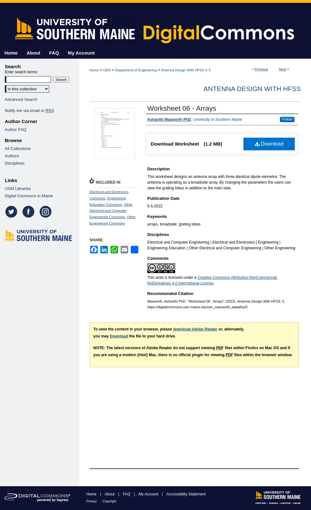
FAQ (127, 494)
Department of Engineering (136, 70)
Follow (287, 119)
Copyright (109, 501)
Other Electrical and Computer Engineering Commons (111, 211)
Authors (12, 156)
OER (107, 70)
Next (282, 69)
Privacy (92, 501)
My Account (149, 494)
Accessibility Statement (186, 494)
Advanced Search (21, 99)
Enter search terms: (21, 72)
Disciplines (14, 163)
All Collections (18, 148)
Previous (261, 69)
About (110, 494)
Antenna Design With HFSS (182, 70)
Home (94, 70)
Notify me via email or (29, 110)
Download (269, 144)
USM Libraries (18, 188)
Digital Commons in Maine (29, 195)
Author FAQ (15, 129)
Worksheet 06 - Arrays (181, 108)
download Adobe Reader (195, 329)
